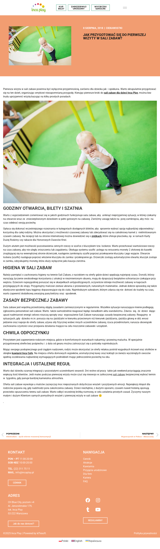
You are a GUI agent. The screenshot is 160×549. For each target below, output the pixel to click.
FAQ (85, 481)
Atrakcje (87, 462)
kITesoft (41, 533)
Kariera (87, 477)
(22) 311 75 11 (21, 468)
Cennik (87, 458)
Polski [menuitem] (65, 540)
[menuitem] (63, 541)
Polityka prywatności (145, 533)
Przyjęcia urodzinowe (95, 470)
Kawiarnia (88, 466)
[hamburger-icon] (124, 7)
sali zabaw (119, 374)
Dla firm (87, 473)
